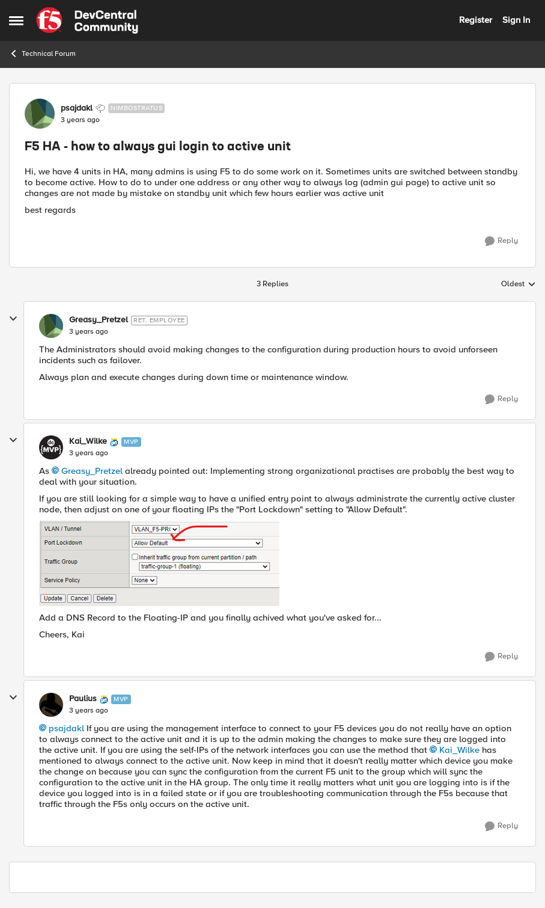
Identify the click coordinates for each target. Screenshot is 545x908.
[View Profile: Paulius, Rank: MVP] (51, 705)
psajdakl (66, 728)
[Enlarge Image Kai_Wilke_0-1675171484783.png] (159, 563)
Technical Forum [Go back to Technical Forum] (42, 53)
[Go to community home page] (87, 20)
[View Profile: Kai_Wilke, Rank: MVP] (51, 447)
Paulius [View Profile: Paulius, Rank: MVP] (83, 699)
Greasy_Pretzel (92, 470)
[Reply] (501, 241)
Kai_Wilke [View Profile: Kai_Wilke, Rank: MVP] (88, 441)
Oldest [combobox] (518, 284)
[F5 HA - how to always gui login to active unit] (88, 332)
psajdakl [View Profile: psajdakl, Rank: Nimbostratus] (77, 108)
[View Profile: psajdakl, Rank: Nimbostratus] (40, 114)
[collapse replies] (13, 318)
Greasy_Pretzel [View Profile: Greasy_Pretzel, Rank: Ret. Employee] (98, 320)
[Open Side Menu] (16, 20)
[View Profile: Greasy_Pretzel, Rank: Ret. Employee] (51, 326)
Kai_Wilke (459, 749)
